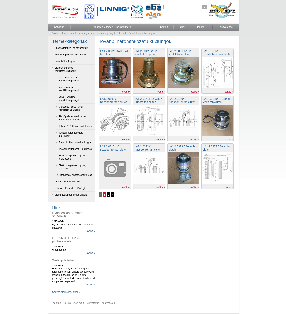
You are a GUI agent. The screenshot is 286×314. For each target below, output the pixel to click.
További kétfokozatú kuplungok (75, 142)
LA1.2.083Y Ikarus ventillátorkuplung (180, 52)
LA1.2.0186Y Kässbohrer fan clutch (182, 100)
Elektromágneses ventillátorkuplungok (95, 33)
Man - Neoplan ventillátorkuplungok (69, 89)
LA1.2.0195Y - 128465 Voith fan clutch (217, 100)
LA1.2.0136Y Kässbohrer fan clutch (216, 52)
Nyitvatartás (226, 27)
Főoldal (54, 33)
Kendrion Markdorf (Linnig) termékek (113, 27)
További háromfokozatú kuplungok (137, 33)
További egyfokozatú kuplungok (75, 149)
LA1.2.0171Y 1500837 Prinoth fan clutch (148, 100)
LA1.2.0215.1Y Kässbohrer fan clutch (113, 148)
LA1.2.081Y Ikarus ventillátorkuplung (145, 52)
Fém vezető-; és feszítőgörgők (71, 188)
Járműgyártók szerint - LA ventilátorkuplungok (72, 118)
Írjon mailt (78, 303)
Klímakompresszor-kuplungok (70, 54)
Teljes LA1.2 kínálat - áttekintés (75, 126)
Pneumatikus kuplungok (67, 181)
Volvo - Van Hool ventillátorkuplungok (69, 99)
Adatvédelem (109, 303)
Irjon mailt (201, 27)
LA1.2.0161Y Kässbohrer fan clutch (113, 100)
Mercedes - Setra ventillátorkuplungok (69, 79)
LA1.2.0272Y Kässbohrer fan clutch (147, 148)
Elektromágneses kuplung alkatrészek (72, 157)
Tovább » (90, 231)
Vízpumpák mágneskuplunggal (71, 194)
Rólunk (181, 27)
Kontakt (164, 27)
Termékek (67, 33)
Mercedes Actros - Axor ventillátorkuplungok (71, 108)
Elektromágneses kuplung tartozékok (72, 167)
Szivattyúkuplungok (65, 61)
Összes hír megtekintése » (66, 292)
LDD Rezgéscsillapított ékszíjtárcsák (74, 175)
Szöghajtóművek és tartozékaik (71, 48)
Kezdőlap (59, 27)
